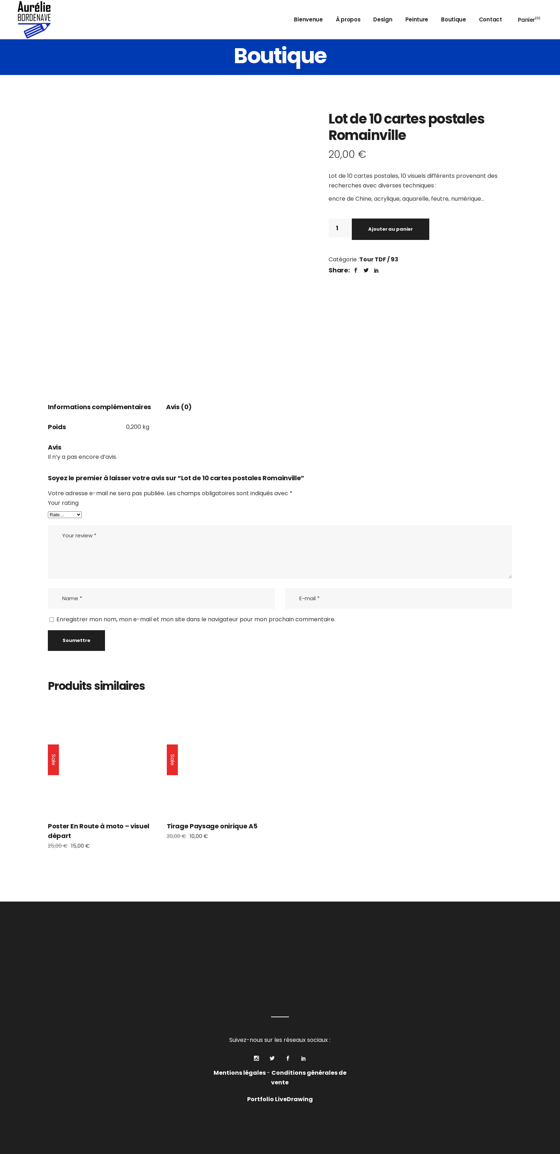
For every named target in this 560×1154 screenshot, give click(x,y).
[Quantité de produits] (339, 228)
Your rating (63, 503)
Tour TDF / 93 (378, 259)
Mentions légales (240, 1073)
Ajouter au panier (390, 229)
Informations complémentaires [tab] (99, 406)
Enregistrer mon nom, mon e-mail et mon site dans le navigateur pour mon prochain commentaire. (195, 619)
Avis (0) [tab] (179, 406)
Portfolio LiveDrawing (280, 1099)
